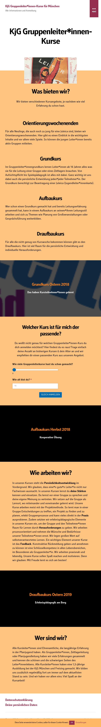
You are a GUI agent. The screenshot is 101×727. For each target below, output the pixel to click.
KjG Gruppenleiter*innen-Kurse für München (32, 6)
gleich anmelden (50, 395)
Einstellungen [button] (81, 723)
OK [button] (72, 723)
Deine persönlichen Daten (21, 705)
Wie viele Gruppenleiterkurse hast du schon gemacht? (42, 364)
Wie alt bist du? (22, 380)
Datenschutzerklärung (19, 700)
